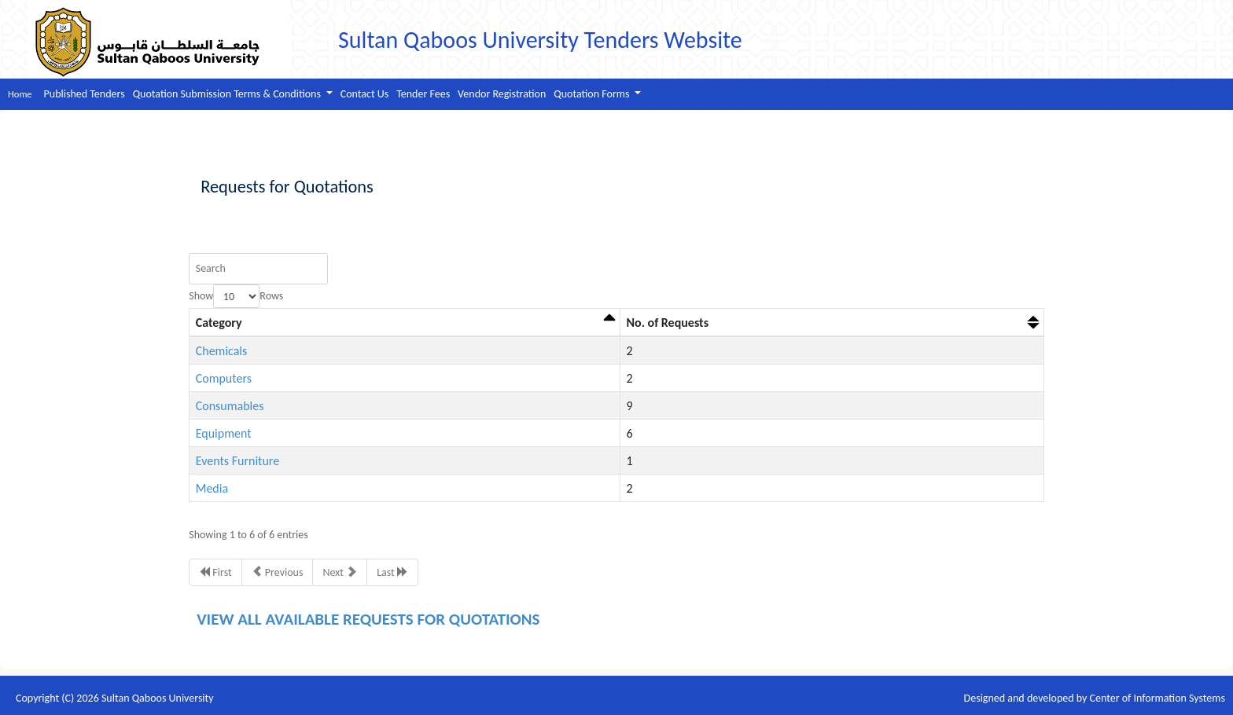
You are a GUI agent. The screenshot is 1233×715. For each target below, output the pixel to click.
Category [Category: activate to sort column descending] (219, 322)
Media (212, 488)
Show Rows (236, 296)
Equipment (224, 433)
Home (20, 94)
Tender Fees (423, 94)
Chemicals (222, 350)
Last (392, 572)
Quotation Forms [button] (592, 94)
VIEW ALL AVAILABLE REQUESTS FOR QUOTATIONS (368, 619)
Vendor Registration (502, 94)
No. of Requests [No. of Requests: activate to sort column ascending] (668, 322)
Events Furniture (237, 460)
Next (339, 572)
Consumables (230, 405)
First (215, 572)
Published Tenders (84, 94)
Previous (278, 572)
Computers (224, 378)
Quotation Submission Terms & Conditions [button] (228, 94)
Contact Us (364, 94)
